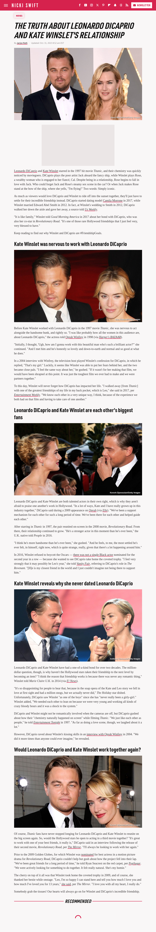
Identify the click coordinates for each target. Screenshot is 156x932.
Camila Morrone (113, 200)
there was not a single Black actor (93, 554)
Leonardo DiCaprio (25, 171)
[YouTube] (85, 6)
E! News (72, 681)
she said (66, 884)
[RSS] (127, 6)
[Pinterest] (103, 6)
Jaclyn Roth (22, 43)
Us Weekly (91, 209)
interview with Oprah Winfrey (104, 734)
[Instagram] (91, 6)
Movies (19, 15)
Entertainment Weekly (27, 394)
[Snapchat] (115, 6)
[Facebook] (79, 6)
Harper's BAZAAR (110, 337)
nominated (87, 854)
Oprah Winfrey (74, 337)
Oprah (92, 510)
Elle (105, 510)
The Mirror (74, 847)
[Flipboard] (109, 6)
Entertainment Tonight (46, 722)
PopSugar (135, 863)
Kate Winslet (50, 171)
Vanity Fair (83, 563)
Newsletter (141, 5)
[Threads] (121, 6)
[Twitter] (97, 6)
